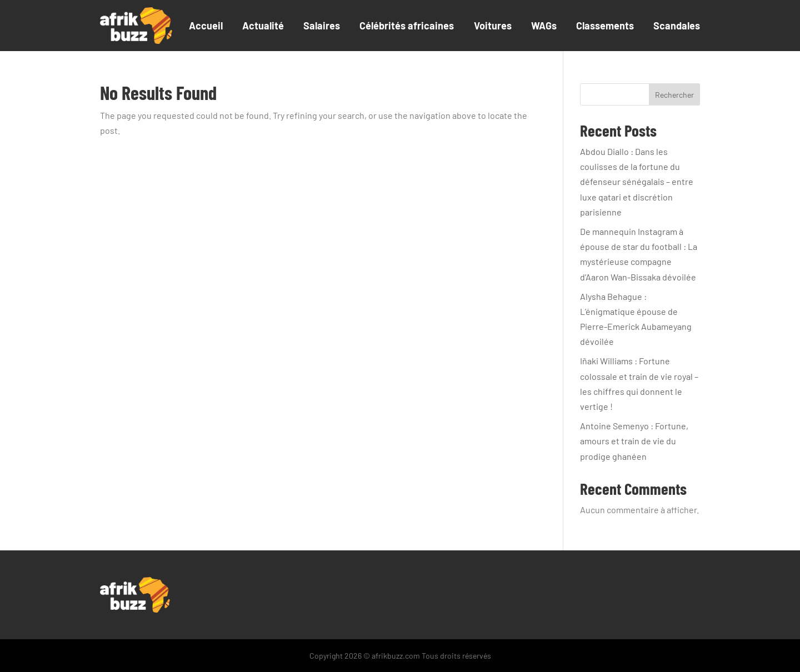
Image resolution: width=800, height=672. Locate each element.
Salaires (321, 25)
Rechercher (674, 94)
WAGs (544, 25)
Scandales (676, 25)
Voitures (493, 25)
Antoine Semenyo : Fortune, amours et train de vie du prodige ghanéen (634, 440)
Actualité (263, 25)
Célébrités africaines (406, 25)
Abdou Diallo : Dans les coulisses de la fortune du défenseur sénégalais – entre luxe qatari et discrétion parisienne (636, 181)
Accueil (206, 25)
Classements (605, 25)
